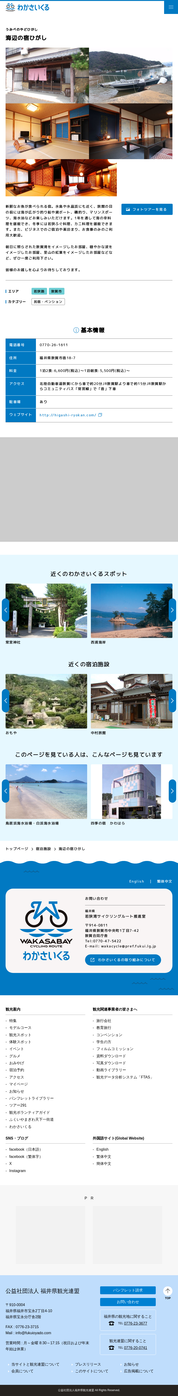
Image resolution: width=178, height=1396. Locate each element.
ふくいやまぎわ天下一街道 (31, 1119)
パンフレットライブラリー (31, 1098)
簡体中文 (103, 1164)
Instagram (17, 1171)
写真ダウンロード (111, 1063)
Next (172, 610)
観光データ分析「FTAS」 (125, 1077)
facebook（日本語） (26, 1149)
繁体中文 (164, 881)
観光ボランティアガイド (29, 1112)
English (136, 881)
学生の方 (103, 1042)
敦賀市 (56, 291)
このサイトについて (91, 1371)
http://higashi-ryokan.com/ (68, 415)
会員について (22, 1371)
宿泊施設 (43, 848)
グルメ (14, 1056)
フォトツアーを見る (149, 209)
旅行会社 (103, 1021)
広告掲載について (139, 1371)
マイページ (18, 1084)
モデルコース (20, 1028)
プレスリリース (88, 1364)
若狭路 (39, 291)
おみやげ (16, 1063)
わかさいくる (27, 7)
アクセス (16, 1077)
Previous (5, 610)
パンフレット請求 (128, 1290)
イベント (16, 1049)
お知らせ (16, 1091)
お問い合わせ (128, 1302)
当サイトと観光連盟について (35, 1364)
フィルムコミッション (115, 1049)
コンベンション (109, 1035)
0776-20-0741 (135, 1348)
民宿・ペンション (48, 301)
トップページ (17, 848)
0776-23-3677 (135, 1323)
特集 (13, 1021)
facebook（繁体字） (26, 1157)
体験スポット (20, 1042)
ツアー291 (18, 1105)
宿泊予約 (16, 1070)
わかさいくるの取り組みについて (127, 960)
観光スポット (20, 1035)
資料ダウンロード (111, 1056)
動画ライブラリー (111, 1070)
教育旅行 (103, 1028)
